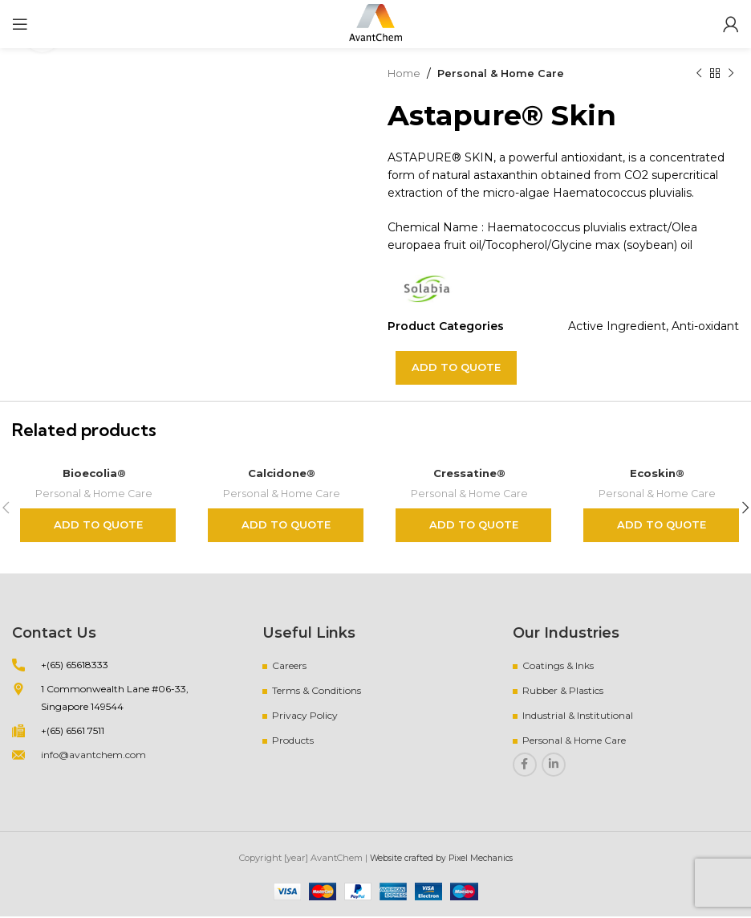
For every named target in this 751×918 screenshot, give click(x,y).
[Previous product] (699, 73)
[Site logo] (375, 23)
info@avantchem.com (93, 755)
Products (293, 741)
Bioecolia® (94, 472)
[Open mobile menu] (20, 24)
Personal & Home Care (507, 73)
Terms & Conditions (316, 691)
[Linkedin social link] (554, 765)
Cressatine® (470, 472)
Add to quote (456, 367)
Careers (289, 666)
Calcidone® (282, 472)
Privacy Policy (305, 716)
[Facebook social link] (525, 765)
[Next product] (731, 73)
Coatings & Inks (558, 666)
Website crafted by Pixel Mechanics (441, 858)
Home (406, 73)
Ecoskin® (657, 472)
